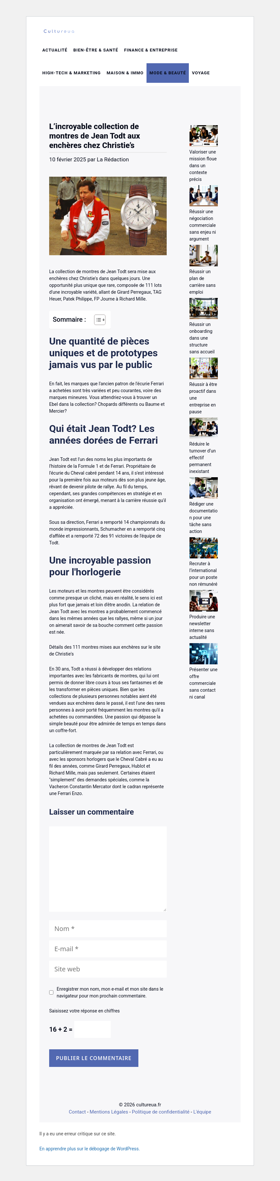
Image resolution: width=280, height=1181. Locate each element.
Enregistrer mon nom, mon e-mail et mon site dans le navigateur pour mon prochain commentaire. (110, 995)
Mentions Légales (109, 1114)
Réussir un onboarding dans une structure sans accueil (202, 340)
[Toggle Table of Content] (96, 322)
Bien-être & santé (95, 52)
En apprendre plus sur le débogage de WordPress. (89, 1151)
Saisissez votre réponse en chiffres (84, 1013)
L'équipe (202, 1114)
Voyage (201, 75)
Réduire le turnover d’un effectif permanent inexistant (202, 460)
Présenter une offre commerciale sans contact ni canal (203, 685)
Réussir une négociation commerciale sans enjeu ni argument (202, 227)
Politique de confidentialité (160, 1114)
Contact (77, 1114)
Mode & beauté (167, 75)
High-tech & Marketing (71, 75)
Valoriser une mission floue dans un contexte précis (203, 168)
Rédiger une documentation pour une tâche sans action (203, 520)
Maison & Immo (125, 75)
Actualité (54, 52)
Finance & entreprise (151, 52)
